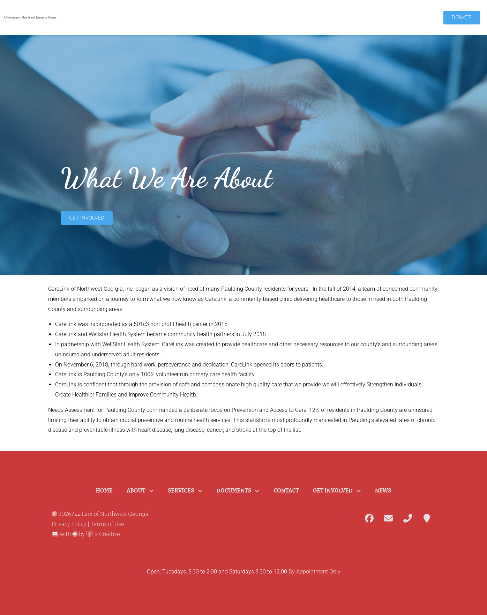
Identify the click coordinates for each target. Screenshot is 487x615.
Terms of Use (107, 524)
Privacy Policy (69, 524)
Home (104, 490)
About (140, 490)
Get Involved (337, 490)
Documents (238, 490)
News (383, 490)
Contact (286, 490)
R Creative (103, 534)
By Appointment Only (314, 571)
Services (185, 490)
